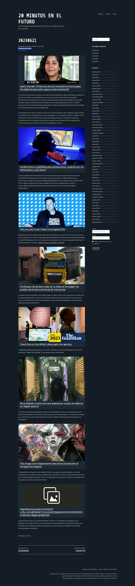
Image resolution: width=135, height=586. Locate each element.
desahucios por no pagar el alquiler (51, 242)
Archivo (108, 14)
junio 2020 (95, 205)
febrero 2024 (96, 88)
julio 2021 (95, 169)
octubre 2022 (96, 130)
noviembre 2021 (97, 158)
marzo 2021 (96, 180)
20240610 (95, 56)
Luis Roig (41, 46)
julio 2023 (95, 105)
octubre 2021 (96, 161)
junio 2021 (95, 172)
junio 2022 (95, 139)
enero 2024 (95, 91)
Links (28, 536)
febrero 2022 (96, 150)
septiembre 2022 (97, 133)
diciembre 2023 (97, 94)
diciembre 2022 (97, 125)
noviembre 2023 (97, 97)
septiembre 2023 (97, 102)
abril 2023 (95, 113)
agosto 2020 (96, 200)
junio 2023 (95, 108)
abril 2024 (95, 83)
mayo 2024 (95, 80)
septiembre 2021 (97, 164)
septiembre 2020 (97, 197)
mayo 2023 (95, 111)
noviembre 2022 (97, 127)
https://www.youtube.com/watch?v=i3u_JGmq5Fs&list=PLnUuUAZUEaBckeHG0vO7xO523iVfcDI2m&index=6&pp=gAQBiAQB (51, 512)
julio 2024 (95, 74)
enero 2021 (95, 186)
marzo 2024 (96, 86)
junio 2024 (95, 77)
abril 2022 (95, 144)
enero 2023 (95, 122)
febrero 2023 (96, 119)
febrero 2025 (96, 72)
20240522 (95, 59)
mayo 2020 (95, 208)
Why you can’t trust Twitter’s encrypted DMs (42, 229)
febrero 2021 (96, 183)
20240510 (95, 61)
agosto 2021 (96, 166)
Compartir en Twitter (24, 48)
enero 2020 (96, 219)
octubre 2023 (96, 100)
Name (94, 229)
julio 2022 (95, 136)
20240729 (95, 50)
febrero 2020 (96, 216)
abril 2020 (95, 211)
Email (94, 235)
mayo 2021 (95, 175)
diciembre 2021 (97, 155)
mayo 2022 (95, 141)
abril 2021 (95, 178)
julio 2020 (95, 203)
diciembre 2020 (97, 189)
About (115, 14)
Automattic (113, 569)
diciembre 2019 (97, 222)
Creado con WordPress (89, 569)
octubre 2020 (96, 194)
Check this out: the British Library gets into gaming (45, 344)
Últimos (100, 14)
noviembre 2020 (97, 191)
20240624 (95, 53)
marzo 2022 (96, 147)
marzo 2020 (96, 214)
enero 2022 (95, 152)
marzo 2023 (96, 116)
